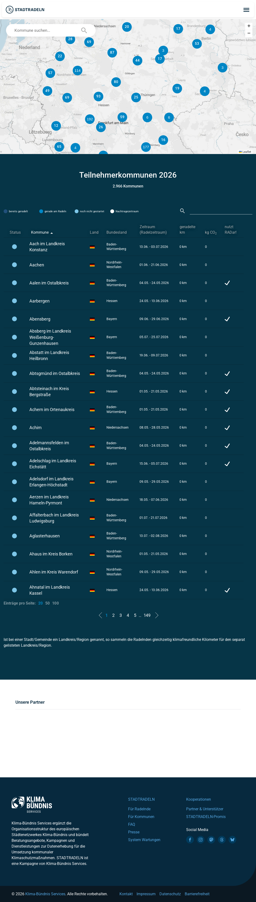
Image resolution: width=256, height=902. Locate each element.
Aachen (36, 264)
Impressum (146, 894)
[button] (169, 117)
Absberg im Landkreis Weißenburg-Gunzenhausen (50, 337)
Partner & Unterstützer (204, 809)
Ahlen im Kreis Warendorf (53, 571)
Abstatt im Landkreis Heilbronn (49, 355)
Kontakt (126, 894)
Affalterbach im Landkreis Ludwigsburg (54, 517)
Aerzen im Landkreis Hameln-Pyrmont (49, 499)
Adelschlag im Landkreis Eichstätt (52, 463)
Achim (35, 427)
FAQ (131, 824)
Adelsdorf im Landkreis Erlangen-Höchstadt (51, 481)
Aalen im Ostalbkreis (49, 282)
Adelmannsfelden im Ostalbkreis (49, 445)
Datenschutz (170, 894)
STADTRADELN (141, 799)
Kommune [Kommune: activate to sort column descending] (40, 232)
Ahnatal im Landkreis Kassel (49, 590)
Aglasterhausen (44, 535)
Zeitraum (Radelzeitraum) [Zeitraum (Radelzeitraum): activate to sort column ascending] (153, 230)
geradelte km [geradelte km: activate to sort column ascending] (187, 230)
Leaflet (245, 152)
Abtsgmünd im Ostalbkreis (54, 373)
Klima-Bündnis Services (45, 894)
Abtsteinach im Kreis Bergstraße (49, 391)
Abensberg (39, 319)
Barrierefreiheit (197, 894)
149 (147, 615)
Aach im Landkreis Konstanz (47, 246)
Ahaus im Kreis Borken (50, 553)
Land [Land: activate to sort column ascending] (94, 232)
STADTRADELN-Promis (206, 816)
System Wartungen (144, 840)
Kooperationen (198, 799)
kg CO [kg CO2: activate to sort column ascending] (211, 232)
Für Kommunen (141, 816)
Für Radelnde (139, 809)
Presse (133, 832)
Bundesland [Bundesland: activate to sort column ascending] (116, 232)
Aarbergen (39, 300)
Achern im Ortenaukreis (51, 409)
